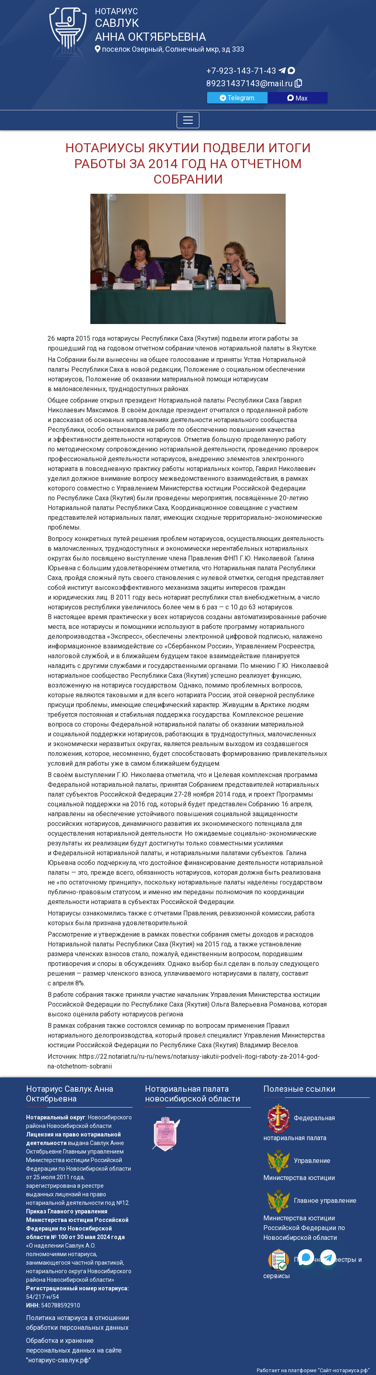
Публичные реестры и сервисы (312, 1264)
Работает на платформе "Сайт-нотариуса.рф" (313, 1370)
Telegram (237, 98)
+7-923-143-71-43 (250, 71)
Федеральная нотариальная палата (299, 1123)
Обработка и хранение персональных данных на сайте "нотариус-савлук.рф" (74, 1350)
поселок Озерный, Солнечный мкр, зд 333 (169, 49)
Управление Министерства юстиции (299, 1165)
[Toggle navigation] (188, 120)
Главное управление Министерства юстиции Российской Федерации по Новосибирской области (309, 1215)
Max (297, 98)
